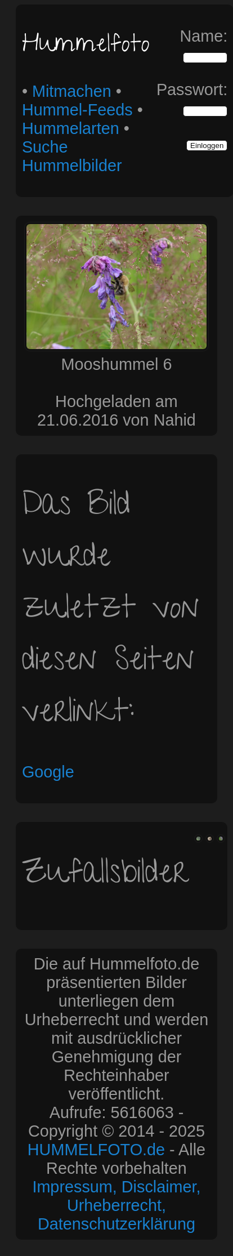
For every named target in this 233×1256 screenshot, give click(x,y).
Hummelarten (70, 128)
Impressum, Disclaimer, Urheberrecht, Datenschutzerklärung (116, 1205)
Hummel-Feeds (77, 110)
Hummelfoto (86, 46)
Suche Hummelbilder (72, 156)
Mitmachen (71, 91)
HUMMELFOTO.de (96, 1150)
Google (48, 772)
